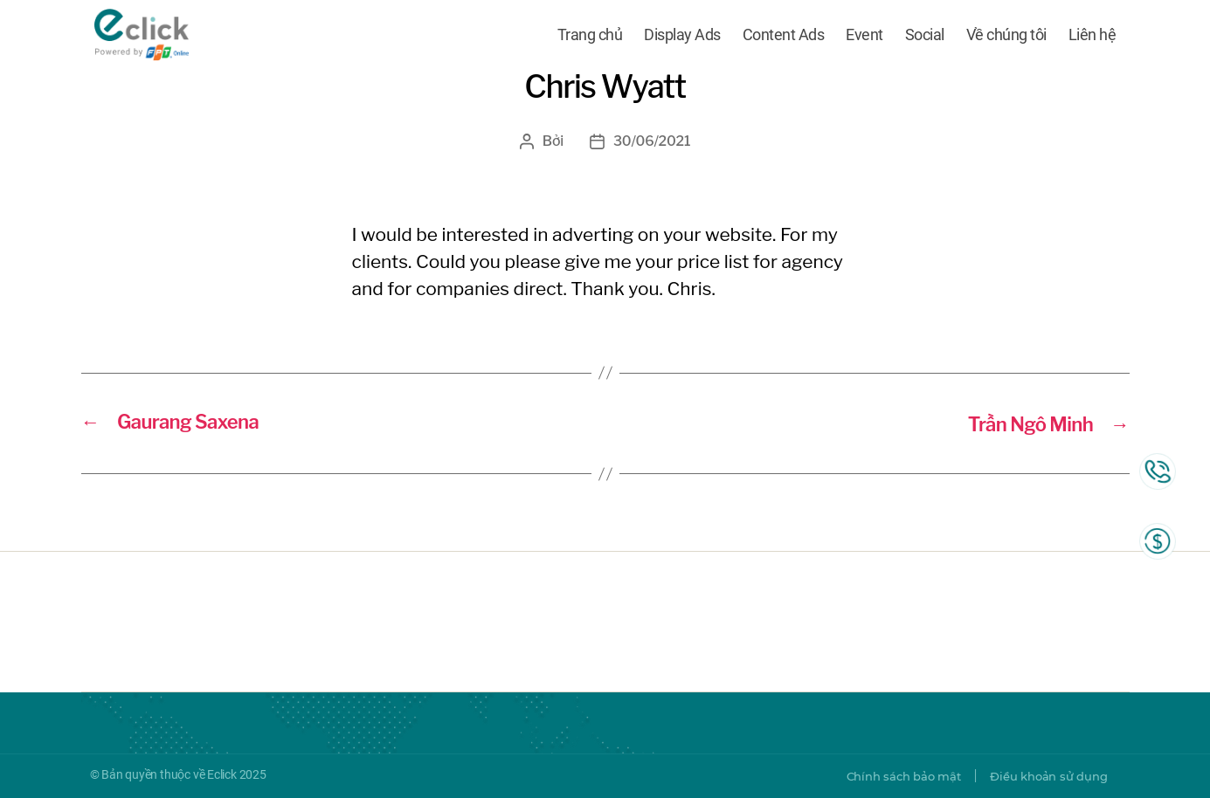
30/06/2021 (651, 141)
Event (864, 37)
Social (924, 37)
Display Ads (682, 37)
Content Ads (784, 37)
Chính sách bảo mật (890, 776)
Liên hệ (1092, 37)
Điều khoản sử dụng (1044, 776)
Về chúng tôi (1006, 37)
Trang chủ (590, 37)
